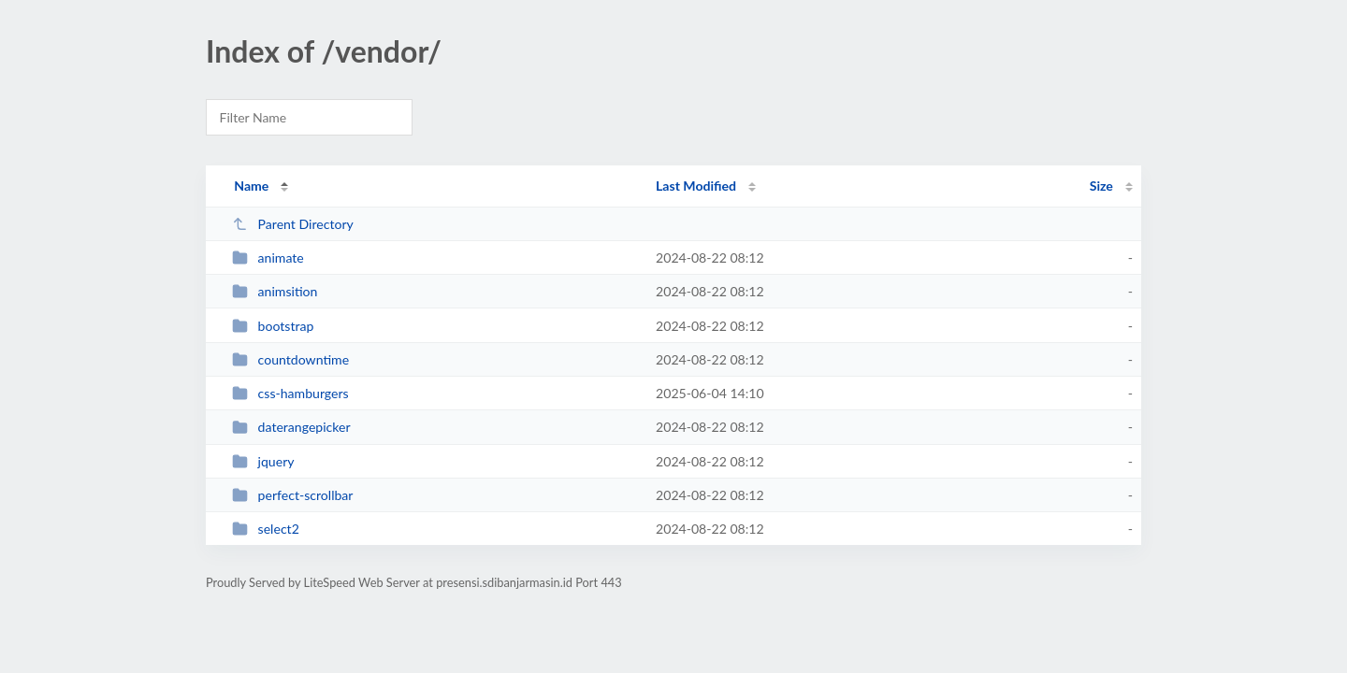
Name (251, 185)
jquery (263, 461)
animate (268, 257)
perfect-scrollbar (292, 495)
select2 (265, 529)
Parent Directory (293, 224)
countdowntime (290, 359)
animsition (274, 291)
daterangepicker (291, 427)
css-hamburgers (290, 393)
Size (1101, 185)
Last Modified (696, 185)
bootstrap (272, 326)
